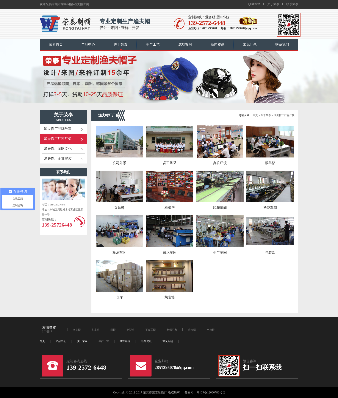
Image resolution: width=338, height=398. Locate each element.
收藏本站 (254, 4)
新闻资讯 (217, 44)
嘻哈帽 (192, 329)
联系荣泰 (292, 4)
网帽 (113, 329)
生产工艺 (153, 44)
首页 (42, 341)
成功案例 (185, 44)
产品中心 (88, 44)
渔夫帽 (77, 329)
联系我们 (282, 44)
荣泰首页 (56, 44)
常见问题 (250, 44)
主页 (255, 115)
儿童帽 (95, 329)
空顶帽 (210, 329)
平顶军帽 (150, 329)
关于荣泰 (273, 4)
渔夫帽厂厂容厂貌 (284, 115)
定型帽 (130, 329)
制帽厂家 (172, 329)
